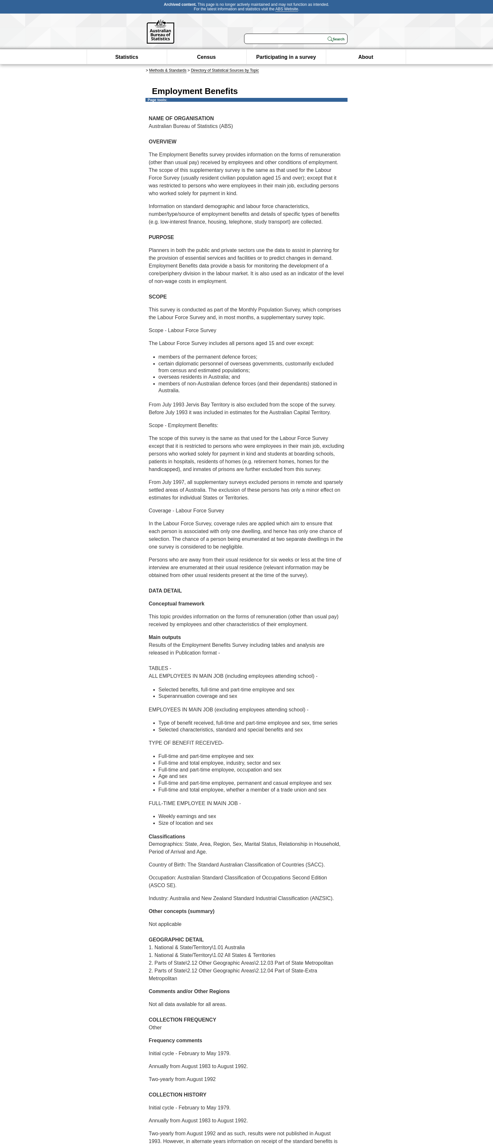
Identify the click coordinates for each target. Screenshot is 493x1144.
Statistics (126, 57)
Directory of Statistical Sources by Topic (225, 70)
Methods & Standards (167, 70)
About (365, 57)
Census (206, 57)
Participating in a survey (286, 57)
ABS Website (286, 9)
